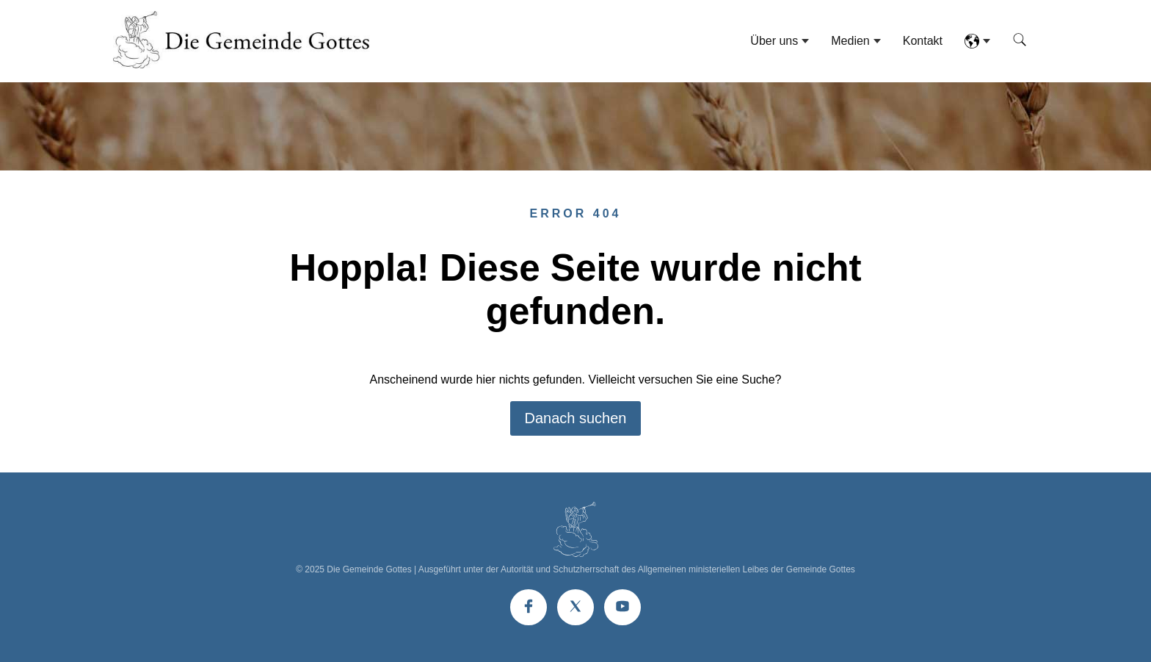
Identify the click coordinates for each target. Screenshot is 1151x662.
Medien (850, 41)
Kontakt (923, 41)
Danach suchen (576, 418)
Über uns (774, 41)
